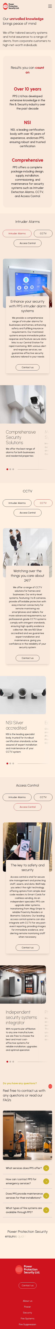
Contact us (27, 367)
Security (27, 1312)
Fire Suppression (27, 1324)
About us (27, 1300)
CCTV (43, 233)
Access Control (27, 243)
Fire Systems (27, 1318)
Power (27, 1306)
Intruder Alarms (17, 233)
